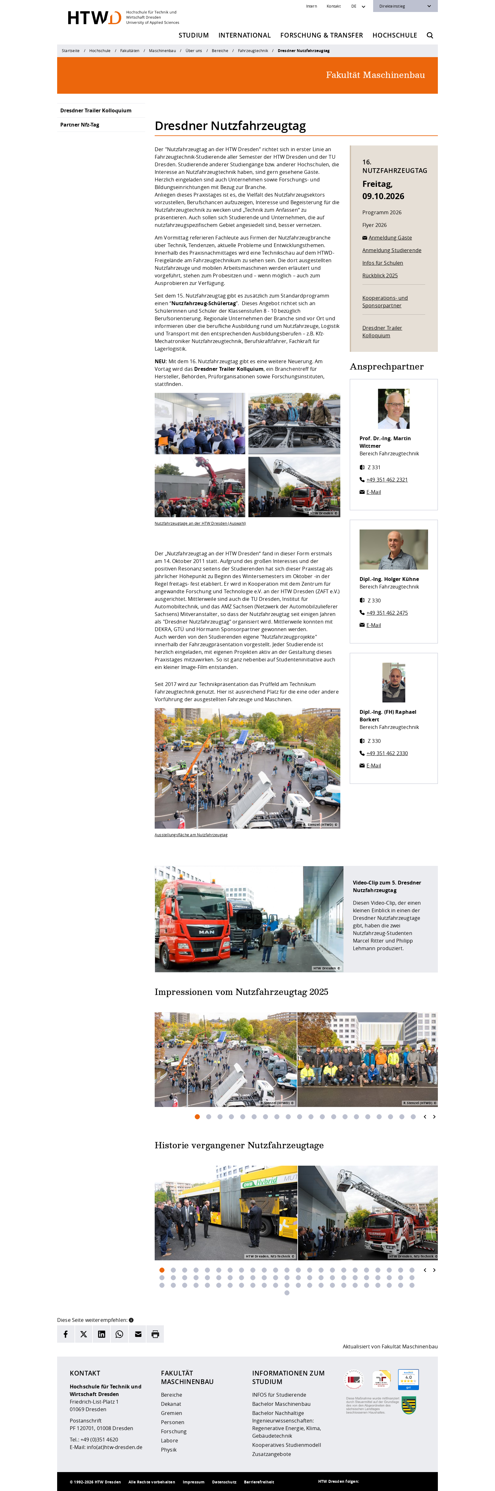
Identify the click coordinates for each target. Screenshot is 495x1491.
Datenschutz (224, 1482)
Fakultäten (129, 50)
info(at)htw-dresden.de (114, 1447)
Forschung (174, 1431)
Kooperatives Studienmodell (286, 1444)
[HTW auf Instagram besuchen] (381, 1481)
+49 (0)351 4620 (99, 1439)
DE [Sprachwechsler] (353, 6)
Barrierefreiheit (259, 1482)
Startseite (71, 50)
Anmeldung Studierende (391, 250)
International (244, 35)
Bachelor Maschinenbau (281, 1403)
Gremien (171, 1413)
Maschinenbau (162, 50)
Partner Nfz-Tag (79, 124)
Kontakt (334, 6)
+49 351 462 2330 (387, 753)
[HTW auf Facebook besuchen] (406, 1481)
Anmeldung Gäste (390, 237)
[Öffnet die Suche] (430, 35)
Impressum (194, 1482)
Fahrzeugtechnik (253, 50)
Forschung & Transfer (321, 35)
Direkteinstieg (392, 6)
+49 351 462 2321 (387, 479)
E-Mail (374, 491)
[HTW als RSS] (368, 1481)
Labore (169, 1440)
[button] (131, 1319)
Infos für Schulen (382, 262)
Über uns (194, 50)
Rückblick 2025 (380, 275)
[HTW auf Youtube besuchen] (419, 1481)
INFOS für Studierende (279, 1394)
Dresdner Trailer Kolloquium (96, 110)
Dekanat (171, 1403)
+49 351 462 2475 (387, 612)
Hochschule (395, 35)
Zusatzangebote (271, 1454)
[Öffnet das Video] (249, 919)
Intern (311, 6)
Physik (168, 1449)
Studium (194, 35)
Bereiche (220, 50)
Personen (172, 1422)
